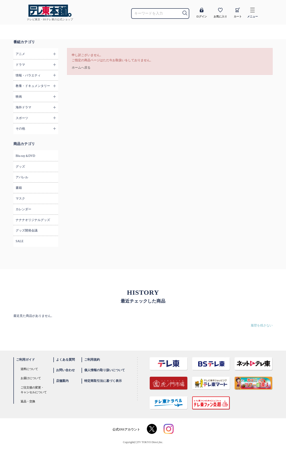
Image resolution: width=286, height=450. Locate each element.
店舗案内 (62, 381)
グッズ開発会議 (27, 230)
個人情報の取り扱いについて (104, 370)
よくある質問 (65, 359)
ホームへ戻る (81, 67)
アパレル (22, 177)
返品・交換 (28, 401)
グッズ (20, 166)
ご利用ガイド (25, 359)
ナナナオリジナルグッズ (33, 220)
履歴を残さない (262, 325)
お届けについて (31, 378)
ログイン (201, 13)
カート (238, 13)
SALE (19, 241)
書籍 (19, 187)
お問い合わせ (65, 370)
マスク (20, 198)
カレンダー (23, 209)
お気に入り (220, 13)
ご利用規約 (92, 359)
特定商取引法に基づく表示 (103, 381)
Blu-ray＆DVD (25, 156)
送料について (29, 369)
